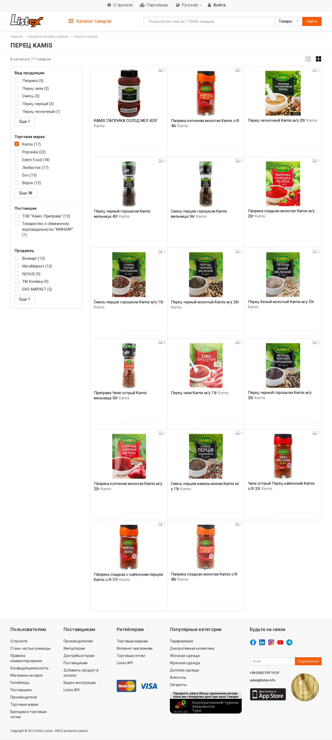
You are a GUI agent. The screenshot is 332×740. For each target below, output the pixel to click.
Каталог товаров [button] (90, 21)
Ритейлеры (19, 683)
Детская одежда (184, 670)
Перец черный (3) (38, 103)
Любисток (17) (35, 167)
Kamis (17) (31, 144)
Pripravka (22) (34, 152)
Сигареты (178, 685)
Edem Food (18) (36, 159)
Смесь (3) (30, 96)
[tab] (90, 21)
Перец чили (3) (35, 88)
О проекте (18, 641)
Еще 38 (25, 193)
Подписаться (308, 661)
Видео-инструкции (80, 683)
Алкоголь (178, 677)
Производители (23, 697)
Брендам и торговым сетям (28, 714)
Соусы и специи (86, 36)
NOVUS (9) (31, 274)
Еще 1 (24, 121)
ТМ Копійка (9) (35, 281)
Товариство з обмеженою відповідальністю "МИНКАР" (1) (47, 229)
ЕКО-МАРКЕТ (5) (37, 289)
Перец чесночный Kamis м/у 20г (282, 120)
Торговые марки (24, 704)
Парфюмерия (181, 641)
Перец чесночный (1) (41, 111)
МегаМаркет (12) (37, 266)
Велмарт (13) (33, 258)
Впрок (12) (31, 183)
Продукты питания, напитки (48, 36)
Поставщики (21, 690)
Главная (16, 36)
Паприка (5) (32, 80)
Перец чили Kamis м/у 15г (200, 392)
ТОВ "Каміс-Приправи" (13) (46, 216)
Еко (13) (29, 175)
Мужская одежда (185, 663)
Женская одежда (185, 656)
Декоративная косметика (192, 648)
